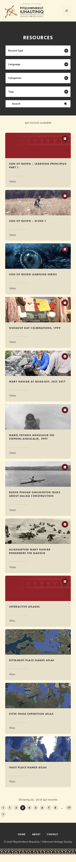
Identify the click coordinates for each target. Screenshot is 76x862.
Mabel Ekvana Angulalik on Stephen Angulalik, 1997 (31, 436)
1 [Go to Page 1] (10, 807)
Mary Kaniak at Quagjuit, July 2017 (37, 381)
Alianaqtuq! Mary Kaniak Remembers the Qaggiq (30, 551)
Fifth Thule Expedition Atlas (31, 714)
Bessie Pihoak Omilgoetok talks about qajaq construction (34, 494)
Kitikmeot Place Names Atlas (31, 660)
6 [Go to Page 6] (42, 807)
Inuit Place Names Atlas (28, 767)
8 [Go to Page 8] (55, 807)
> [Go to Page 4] (3, 814)
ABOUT (36, 834)
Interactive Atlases (24, 606)
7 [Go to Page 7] (49, 807)
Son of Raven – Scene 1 (27, 221)
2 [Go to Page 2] (16, 807)
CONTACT (52, 834)
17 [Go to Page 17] (69, 807)
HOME (22, 834)
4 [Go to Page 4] (29, 807)
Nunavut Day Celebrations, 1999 (35, 328)
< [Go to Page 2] (3, 807)
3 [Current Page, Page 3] (23, 807)
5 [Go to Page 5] (36, 807)
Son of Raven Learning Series (33, 274)
